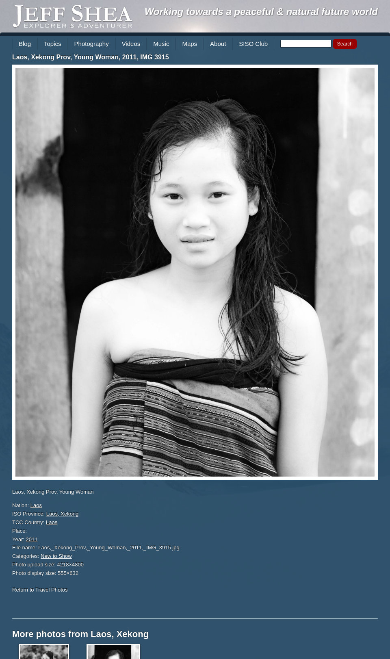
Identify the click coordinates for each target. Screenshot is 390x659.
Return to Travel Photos (40, 590)
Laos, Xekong (62, 514)
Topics (52, 43)
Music (161, 43)
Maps (189, 43)
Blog (25, 43)
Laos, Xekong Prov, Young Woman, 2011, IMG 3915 (90, 57)
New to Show (56, 556)
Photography (91, 43)
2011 (32, 539)
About (218, 43)
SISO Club (253, 43)
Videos (131, 43)
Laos (36, 505)
